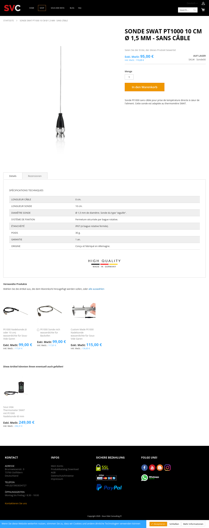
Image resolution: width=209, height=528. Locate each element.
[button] (192, 3)
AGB (53, 472)
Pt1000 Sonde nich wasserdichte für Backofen (50, 332)
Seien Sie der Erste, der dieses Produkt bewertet (150, 50)
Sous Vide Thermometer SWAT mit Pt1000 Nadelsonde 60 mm (14, 411)
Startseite (8, 20)
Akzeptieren (159, 523)
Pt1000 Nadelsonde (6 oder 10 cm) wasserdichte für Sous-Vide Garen (15, 334)
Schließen (174, 523)
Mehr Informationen (193, 523)
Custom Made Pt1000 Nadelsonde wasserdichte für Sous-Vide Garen (83, 334)
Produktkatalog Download (65, 469)
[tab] (12, 175)
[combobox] (188, 10)
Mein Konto (57, 465)
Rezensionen (35, 176)
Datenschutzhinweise (62, 475)
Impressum (57, 478)
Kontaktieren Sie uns (16, 503)
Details (12, 176)
